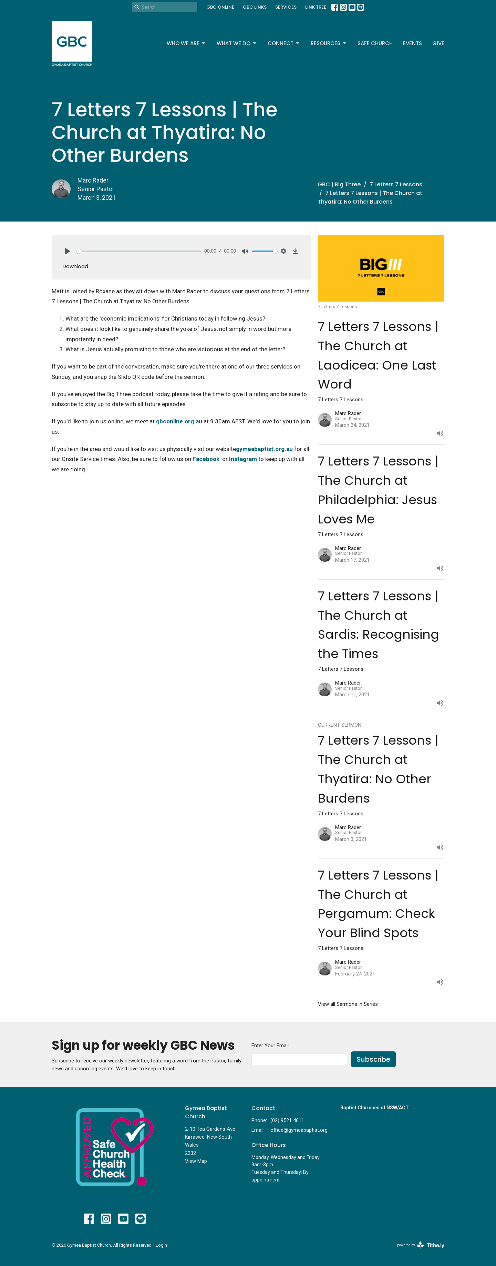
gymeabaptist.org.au (264, 448)
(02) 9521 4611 (287, 1120)
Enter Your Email (270, 1045)
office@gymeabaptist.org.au (301, 1130)
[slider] (138, 251)
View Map (196, 1161)
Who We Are (186, 43)
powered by (420, 1245)
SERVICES (286, 7)
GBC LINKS (255, 7)
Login (161, 1245)
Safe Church (375, 43)
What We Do (237, 43)
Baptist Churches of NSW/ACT (374, 1107)
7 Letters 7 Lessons (396, 184)
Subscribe (373, 1059)
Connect (284, 43)
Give (438, 43)
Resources (329, 43)
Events (412, 43)
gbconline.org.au (179, 421)
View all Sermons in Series (348, 1004)
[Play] (67, 251)
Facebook (206, 458)
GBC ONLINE (220, 7)
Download (75, 266)
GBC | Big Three (339, 184)
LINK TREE (315, 7)
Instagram (243, 458)
